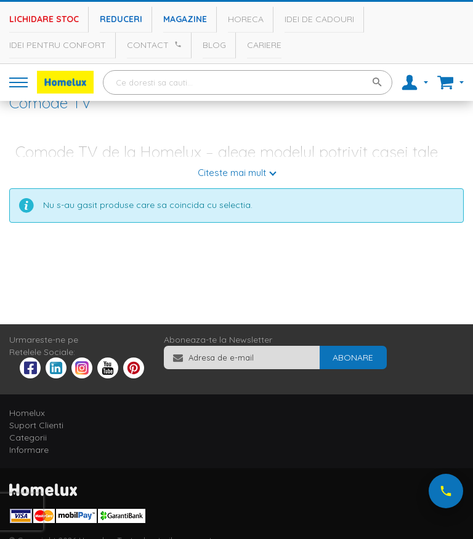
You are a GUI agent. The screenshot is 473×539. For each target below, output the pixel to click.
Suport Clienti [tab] (36, 425)
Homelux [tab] (27, 412)
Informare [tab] (29, 449)
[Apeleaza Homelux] (176, 44)
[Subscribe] (353, 357)
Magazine (185, 19)
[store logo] (65, 82)
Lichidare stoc (44, 19)
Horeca (246, 19)
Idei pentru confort (57, 44)
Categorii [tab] (28, 437)
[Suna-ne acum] (446, 491)
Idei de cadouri (319, 19)
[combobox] (247, 82)
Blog (214, 44)
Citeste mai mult (232, 172)
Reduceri (121, 19)
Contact (148, 44)
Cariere (264, 44)
